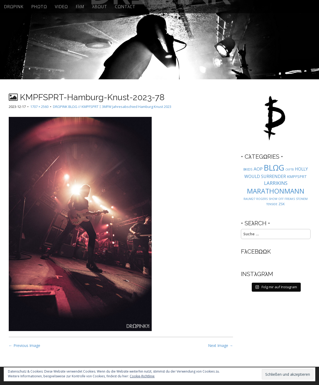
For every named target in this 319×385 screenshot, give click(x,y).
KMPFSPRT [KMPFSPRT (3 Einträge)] (297, 176)
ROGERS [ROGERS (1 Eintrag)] (262, 199)
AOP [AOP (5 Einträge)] (258, 169)
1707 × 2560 (39, 106)
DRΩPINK (13, 7)
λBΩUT (99, 7)
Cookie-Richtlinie (142, 376)
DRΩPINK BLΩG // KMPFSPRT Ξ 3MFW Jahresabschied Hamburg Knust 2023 (112, 106)
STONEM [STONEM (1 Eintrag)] (302, 199)
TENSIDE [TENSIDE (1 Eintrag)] (271, 204)
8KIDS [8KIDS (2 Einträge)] (248, 169)
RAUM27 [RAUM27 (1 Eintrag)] (249, 199)
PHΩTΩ (39, 7)
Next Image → (220, 345)
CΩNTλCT (125, 7)
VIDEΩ (61, 7)
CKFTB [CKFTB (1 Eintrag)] (289, 169)
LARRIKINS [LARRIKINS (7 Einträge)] (275, 183)
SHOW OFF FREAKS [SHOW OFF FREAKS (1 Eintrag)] (282, 199)
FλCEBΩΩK (256, 251)
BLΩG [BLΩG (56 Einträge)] (274, 167)
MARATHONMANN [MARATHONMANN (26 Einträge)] (275, 190)
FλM (80, 7)
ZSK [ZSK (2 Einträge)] (281, 203)
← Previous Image (24, 345)
